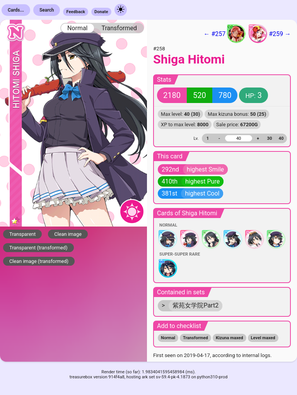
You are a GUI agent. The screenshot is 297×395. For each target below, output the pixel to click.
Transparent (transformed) (38, 248)
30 (269, 138)
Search (46, 10)
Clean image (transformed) (38, 261)
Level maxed (263, 337)
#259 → (270, 33)
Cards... (16, 10)
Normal (77, 28)
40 (281, 138)
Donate (101, 11)
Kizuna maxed (229, 337)
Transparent (22, 234)
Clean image (68, 234)
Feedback (75, 11)
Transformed (119, 28)
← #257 (224, 33)
